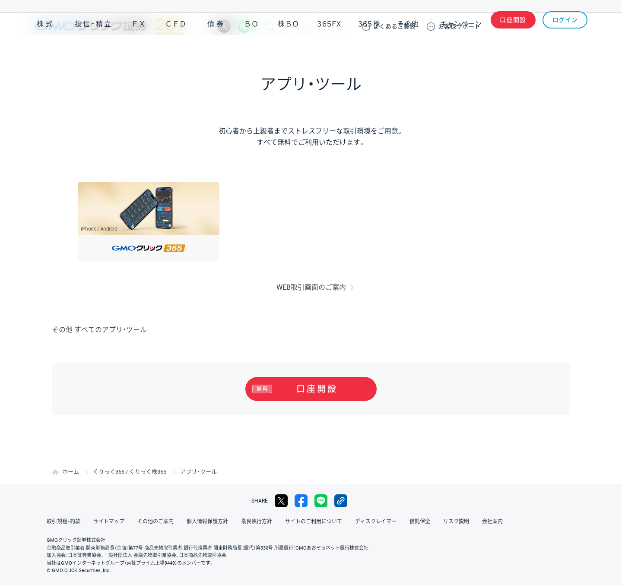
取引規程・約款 (63, 522)
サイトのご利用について (313, 522)
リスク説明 (456, 522)
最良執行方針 (256, 522)
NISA (576, 51)
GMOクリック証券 (110, 26)
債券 (216, 51)
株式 (46, 51)
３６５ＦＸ (329, 51)
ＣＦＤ (176, 51)
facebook (301, 500)
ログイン (565, 26)
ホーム (70, 471)
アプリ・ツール (522, 51)
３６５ (369, 51)
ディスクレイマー (376, 522)
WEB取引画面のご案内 (311, 287)
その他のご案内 (155, 522)
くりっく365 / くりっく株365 (129, 471)
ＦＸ (138, 51)
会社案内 (492, 522)
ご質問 (394, 26)
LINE (244, 26)
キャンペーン (461, 51)
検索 (269, 26)
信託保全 (419, 522)
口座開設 (513, 26)
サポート (459, 26)
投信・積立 (94, 51)
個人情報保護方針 (207, 522)
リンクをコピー (340, 500)
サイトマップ (108, 522)
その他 (408, 51)
